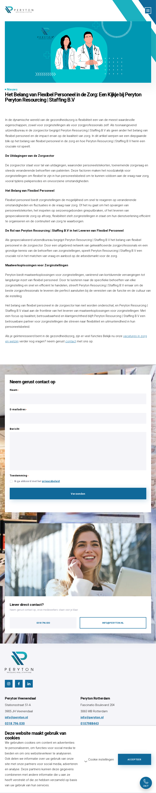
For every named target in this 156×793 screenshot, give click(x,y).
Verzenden (78, 493)
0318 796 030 (15, 723)
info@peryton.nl (16, 717)
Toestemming (19, 475)
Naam (14, 390)
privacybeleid (51, 481)
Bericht (14, 429)
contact (70, 341)
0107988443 (90, 723)
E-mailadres (18, 409)
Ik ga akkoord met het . (37, 481)
